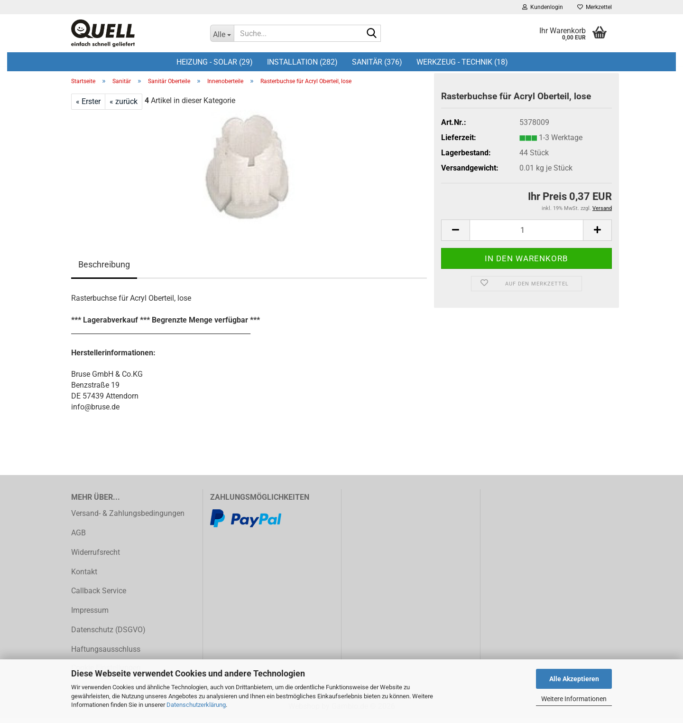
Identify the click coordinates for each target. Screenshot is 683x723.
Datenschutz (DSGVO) (108, 634)
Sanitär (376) (377, 62)
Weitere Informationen (574, 699)
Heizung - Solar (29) (214, 62)
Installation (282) (302, 62)
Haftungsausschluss (105, 654)
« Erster (88, 106)
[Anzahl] (526, 235)
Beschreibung (104, 270)
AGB (78, 537)
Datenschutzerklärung (196, 704)
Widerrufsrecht (95, 557)
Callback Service (98, 596)
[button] (455, 235)
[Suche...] (222, 33)
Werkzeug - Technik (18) (462, 62)
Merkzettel (594, 7)
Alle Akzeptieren (574, 679)
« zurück (124, 106)
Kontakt (84, 576)
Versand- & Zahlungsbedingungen (128, 518)
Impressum (90, 615)
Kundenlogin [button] (542, 7)
